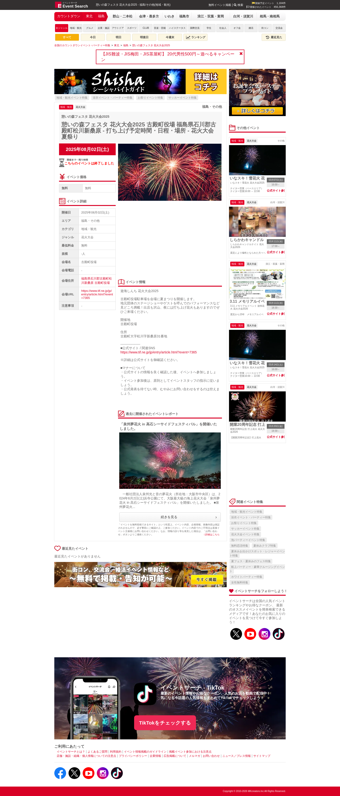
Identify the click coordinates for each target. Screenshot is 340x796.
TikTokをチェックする (165, 722)
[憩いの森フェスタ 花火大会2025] (151, 45)
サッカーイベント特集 (182, 97)
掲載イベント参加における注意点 (190, 751)
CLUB (146, 28)
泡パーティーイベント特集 (248, 540)
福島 (101, 16)
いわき (169, 16)
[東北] (116, 45)
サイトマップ (261, 756)
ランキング (196, 37)
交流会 (279, 28)
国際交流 (195, 28)
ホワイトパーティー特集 (246, 576)
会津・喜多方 (149, 16)
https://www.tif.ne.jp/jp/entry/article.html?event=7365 (97, 294)
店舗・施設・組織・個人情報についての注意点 (86, 756)
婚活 (251, 28)
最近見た (273, 37)
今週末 (170, 37)
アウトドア (118, 28)
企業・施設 (104, 28)
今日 (93, 37)
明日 (118, 37)
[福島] (125, 45)
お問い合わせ (211, 756)
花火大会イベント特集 (245, 534)
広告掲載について (175, 756)
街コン (264, 28)
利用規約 (115, 751)
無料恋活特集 (239, 545)
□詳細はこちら (212, 534)
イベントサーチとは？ (71, 751)
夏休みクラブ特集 (264, 545)
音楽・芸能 (160, 28)
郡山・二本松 (122, 16)
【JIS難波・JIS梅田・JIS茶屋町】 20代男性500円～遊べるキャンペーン (167, 57)
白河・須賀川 (243, 16)
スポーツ (131, 28)
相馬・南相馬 (270, 16)
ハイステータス (177, 28)
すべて (67, 37)
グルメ (89, 28)
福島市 (184, 16)
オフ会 (237, 28)
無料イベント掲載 (219, 5)
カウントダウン (68, 16)
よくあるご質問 (97, 751)
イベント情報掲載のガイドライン (145, 751)
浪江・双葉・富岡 (210, 16)
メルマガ (194, 756)
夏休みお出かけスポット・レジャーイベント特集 (257, 553)
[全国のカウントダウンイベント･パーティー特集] (82, 45)
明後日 (144, 37)
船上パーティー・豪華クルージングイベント (257, 569)
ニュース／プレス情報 (236, 756)
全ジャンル (62, 28)
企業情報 (155, 756)
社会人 (222, 28)
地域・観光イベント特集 (72, 97)
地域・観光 (76, 28)
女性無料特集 (239, 582)
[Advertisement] (169, 240)
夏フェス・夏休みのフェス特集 (251, 561)
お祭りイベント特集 (150, 97)
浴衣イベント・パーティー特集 (112, 97)
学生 (209, 28)
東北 (89, 16)
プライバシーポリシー (133, 756)
